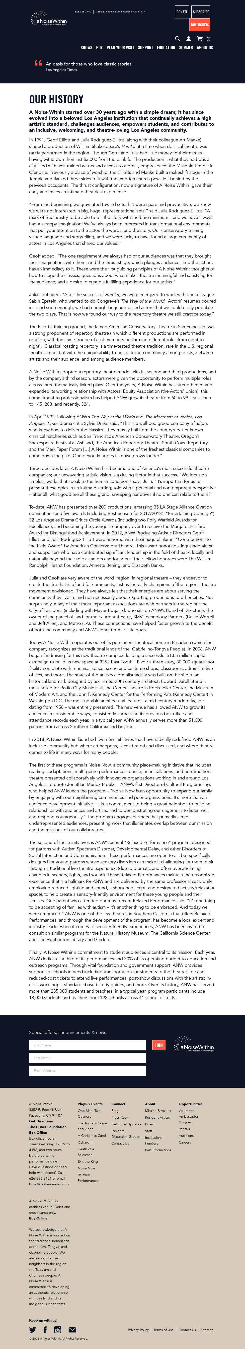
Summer (186, 47)
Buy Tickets (200, 24)
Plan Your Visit (120, 47)
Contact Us (120, 1143)
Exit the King (88, 1161)
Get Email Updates (126, 1124)
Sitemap (207, 1330)
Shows (86, 47)
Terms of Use (164, 1330)
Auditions (186, 1135)
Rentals (184, 1129)
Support (145, 47)
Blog (115, 1110)
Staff (148, 1131)
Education (166, 47)
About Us (205, 47)
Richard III (85, 1142)
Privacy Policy (138, 1330)
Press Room (120, 1117)
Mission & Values (158, 1110)
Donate (181, 11)
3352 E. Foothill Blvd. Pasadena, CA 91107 (120, 11)
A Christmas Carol (92, 1135)
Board (150, 1124)
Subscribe (201, 11)
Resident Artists (157, 1117)
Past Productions (158, 1150)
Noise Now (86, 1168)
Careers (185, 1142)
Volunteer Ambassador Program (188, 1116)
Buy (99, 47)
